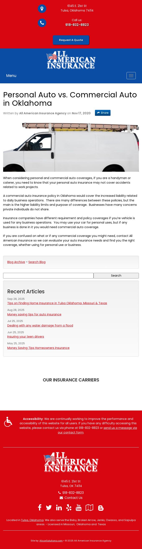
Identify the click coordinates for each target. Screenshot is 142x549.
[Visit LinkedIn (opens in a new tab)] (59, 507)
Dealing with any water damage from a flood (40, 325)
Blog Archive (16, 262)
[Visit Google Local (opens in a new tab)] (89, 507)
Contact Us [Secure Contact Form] (71, 498)
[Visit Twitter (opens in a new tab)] (49, 507)
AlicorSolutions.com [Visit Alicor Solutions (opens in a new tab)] (51, 540)
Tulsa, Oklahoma (32, 520)
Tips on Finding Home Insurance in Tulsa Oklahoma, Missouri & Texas (57, 303)
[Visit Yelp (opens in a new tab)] (69, 507)
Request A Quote (71, 40)
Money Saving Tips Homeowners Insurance (38, 348)
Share (102, 112)
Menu (11, 75)
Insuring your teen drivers (25, 336)
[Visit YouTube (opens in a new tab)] (79, 507)
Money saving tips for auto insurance (34, 314)
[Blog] (100, 507)
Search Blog (37, 262)
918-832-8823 (77, 25)
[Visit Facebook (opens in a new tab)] (40, 507)
